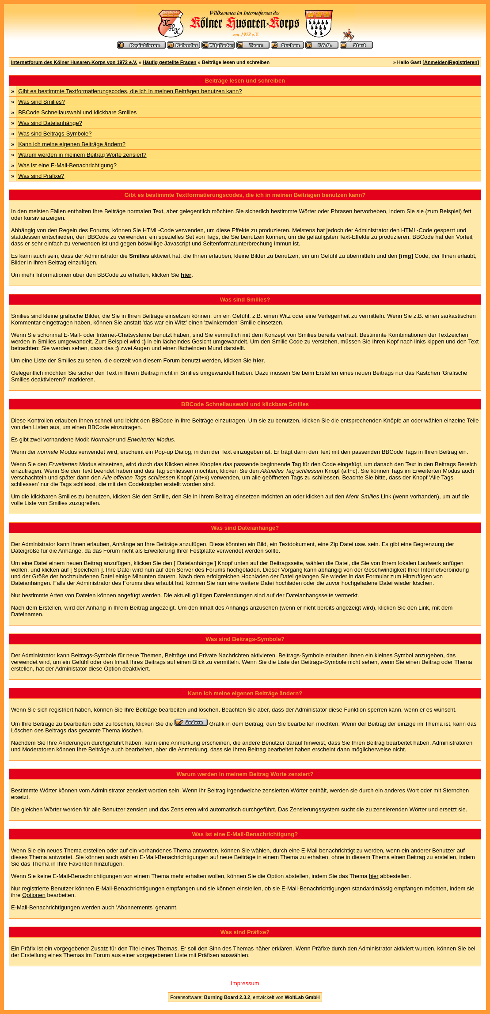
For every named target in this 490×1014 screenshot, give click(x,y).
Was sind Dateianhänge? (50, 123)
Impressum (245, 983)
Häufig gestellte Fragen (170, 62)
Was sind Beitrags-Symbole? (54, 133)
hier (374, 876)
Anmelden (436, 62)
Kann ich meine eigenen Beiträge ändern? (71, 144)
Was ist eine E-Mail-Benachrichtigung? (67, 165)
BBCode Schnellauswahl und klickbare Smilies (77, 112)
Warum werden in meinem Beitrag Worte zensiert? (82, 154)
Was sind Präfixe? (41, 176)
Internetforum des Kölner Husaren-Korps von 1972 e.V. (74, 62)
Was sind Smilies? (41, 101)
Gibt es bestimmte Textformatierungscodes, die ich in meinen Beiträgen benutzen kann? (130, 91)
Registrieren (463, 62)
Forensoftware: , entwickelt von (244, 997)
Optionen (34, 895)
